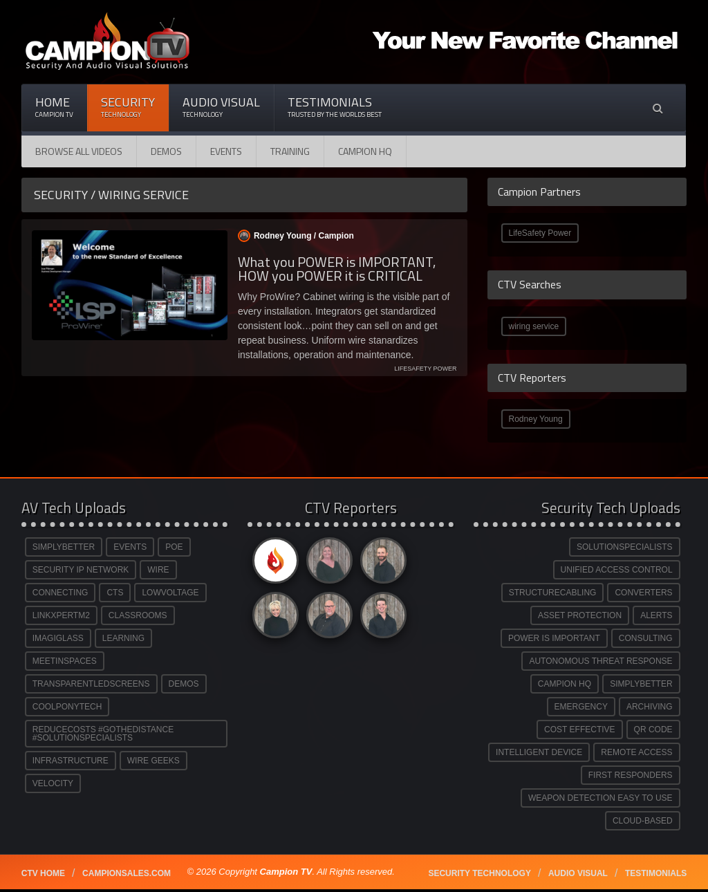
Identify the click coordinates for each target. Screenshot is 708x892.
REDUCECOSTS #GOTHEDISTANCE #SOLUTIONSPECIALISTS (103, 734)
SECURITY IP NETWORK (80, 570)
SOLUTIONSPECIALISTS (625, 547)
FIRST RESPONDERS (630, 775)
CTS (114, 592)
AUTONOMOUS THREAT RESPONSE (600, 661)
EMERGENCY (581, 707)
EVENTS (130, 547)
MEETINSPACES (64, 661)
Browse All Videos (78, 151)
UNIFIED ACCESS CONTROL (617, 570)
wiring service (534, 326)
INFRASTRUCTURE (70, 760)
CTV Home (43, 873)
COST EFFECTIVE (579, 729)
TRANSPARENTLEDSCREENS (91, 684)
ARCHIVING (649, 707)
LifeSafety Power (540, 233)
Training (290, 151)
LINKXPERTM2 (61, 615)
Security (128, 107)
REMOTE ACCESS (636, 752)
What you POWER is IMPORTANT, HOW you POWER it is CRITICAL (337, 268)
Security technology (479, 873)
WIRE (158, 570)
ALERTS (656, 615)
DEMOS (184, 684)
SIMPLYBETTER (63, 547)
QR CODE (653, 729)
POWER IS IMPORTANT (554, 638)
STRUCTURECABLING (553, 592)
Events (226, 151)
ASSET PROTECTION (580, 615)
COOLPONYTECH (67, 707)
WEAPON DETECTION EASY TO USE (600, 798)
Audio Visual (221, 107)
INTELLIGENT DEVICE (539, 752)
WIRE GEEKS (153, 760)
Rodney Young (536, 419)
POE (174, 547)
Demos (166, 151)
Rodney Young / (296, 236)
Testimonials (335, 107)
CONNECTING (60, 592)
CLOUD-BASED (643, 821)
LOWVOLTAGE (170, 592)
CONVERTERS (643, 592)
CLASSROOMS (138, 615)
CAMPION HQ (365, 151)
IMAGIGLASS (58, 638)
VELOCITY (52, 783)
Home (54, 107)
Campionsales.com (126, 873)
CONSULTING (646, 638)
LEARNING (123, 638)
